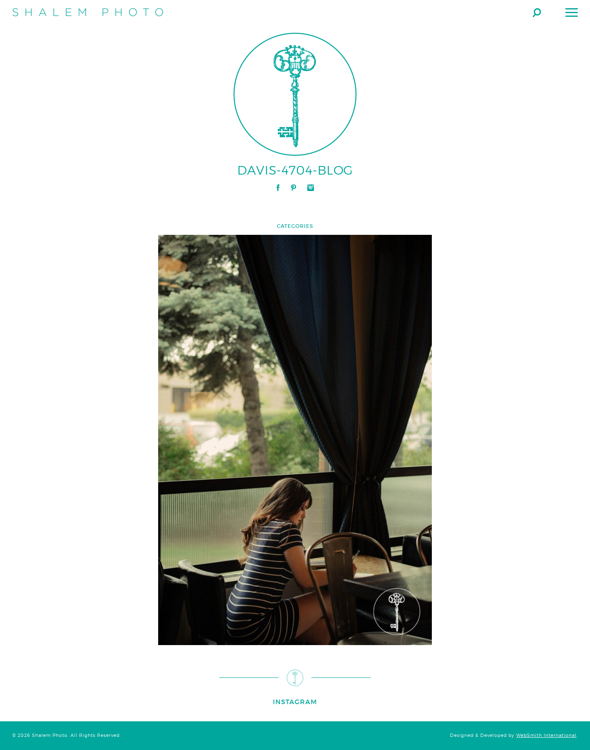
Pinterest (293, 187)
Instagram (310, 187)
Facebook (278, 187)
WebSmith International (546, 735)
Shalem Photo (87, 12)
